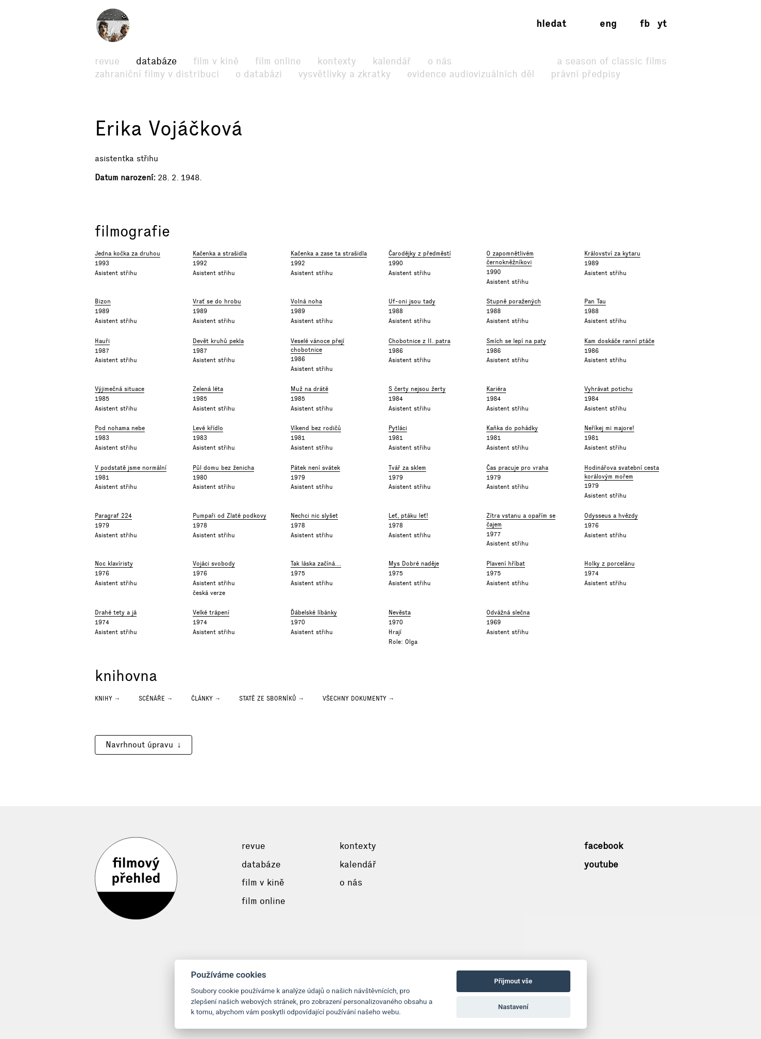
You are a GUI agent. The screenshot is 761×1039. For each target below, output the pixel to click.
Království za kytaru (612, 253)
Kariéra (496, 389)
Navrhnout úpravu (139, 745)
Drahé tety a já (116, 612)
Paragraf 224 (113, 515)
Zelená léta (208, 389)
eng (608, 23)
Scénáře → (156, 698)
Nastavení (513, 1007)
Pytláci (397, 428)
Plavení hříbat (505, 563)
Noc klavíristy (114, 563)
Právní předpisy (585, 74)
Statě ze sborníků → (272, 698)
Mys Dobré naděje (413, 563)
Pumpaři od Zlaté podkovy (229, 515)
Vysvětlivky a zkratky (344, 74)
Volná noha (306, 301)
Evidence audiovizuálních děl (470, 74)
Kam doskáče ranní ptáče (619, 341)
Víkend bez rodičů (316, 428)
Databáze (156, 61)
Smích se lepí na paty (516, 341)
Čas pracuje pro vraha (517, 467)
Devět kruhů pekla (218, 341)
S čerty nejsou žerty (417, 389)
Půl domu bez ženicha (223, 467)
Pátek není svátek (315, 467)
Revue (107, 61)
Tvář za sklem (407, 467)
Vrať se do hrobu (217, 301)
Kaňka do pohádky (512, 428)
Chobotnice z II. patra (419, 341)
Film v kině (216, 61)
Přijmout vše (513, 981)
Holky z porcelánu (609, 563)
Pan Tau (595, 301)
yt (662, 23)
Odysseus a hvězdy (611, 515)
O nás (440, 61)
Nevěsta (399, 612)
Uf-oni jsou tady (411, 301)
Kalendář (392, 61)
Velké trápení (211, 612)
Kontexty (336, 61)
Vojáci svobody (214, 563)
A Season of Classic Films (612, 61)
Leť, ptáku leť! (408, 515)
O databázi (258, 74)
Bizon (103, 301)
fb (645, 23)
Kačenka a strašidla (220, 253)
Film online (278, 61)
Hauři (102, 341)
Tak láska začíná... (316, 563)
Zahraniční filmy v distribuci (157, 74)
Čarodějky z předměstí (419, 253)
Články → (206, 698)
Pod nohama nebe (120, 428)
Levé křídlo (208, 428)
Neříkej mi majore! (609, 428)
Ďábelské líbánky (314, 612)
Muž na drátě (309, 389)
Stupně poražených (513, 301)
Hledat (551, 23)
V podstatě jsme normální (130, 467)
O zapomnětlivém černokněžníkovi (510, 258)
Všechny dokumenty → (359, 698)
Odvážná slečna (508, 612)
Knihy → (108, 698)
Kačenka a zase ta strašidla (329, 253)
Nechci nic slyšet (314, 515)
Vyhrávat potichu (608, 389)
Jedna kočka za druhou (127, 253)
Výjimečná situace (119, 389)
